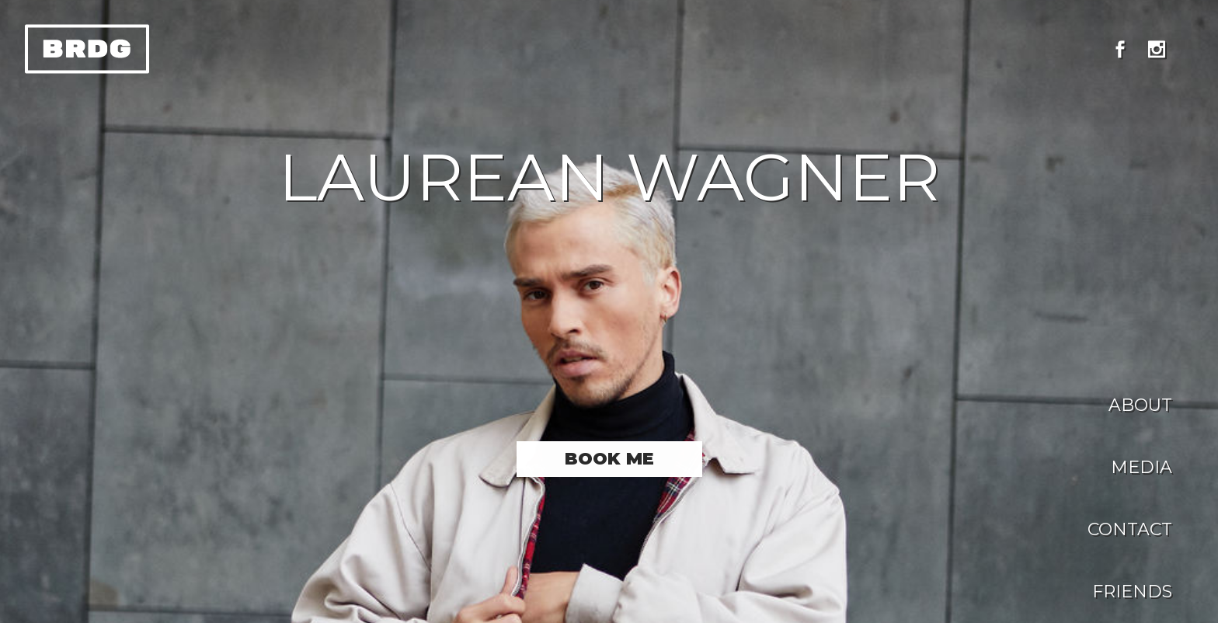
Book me (609, 458)
